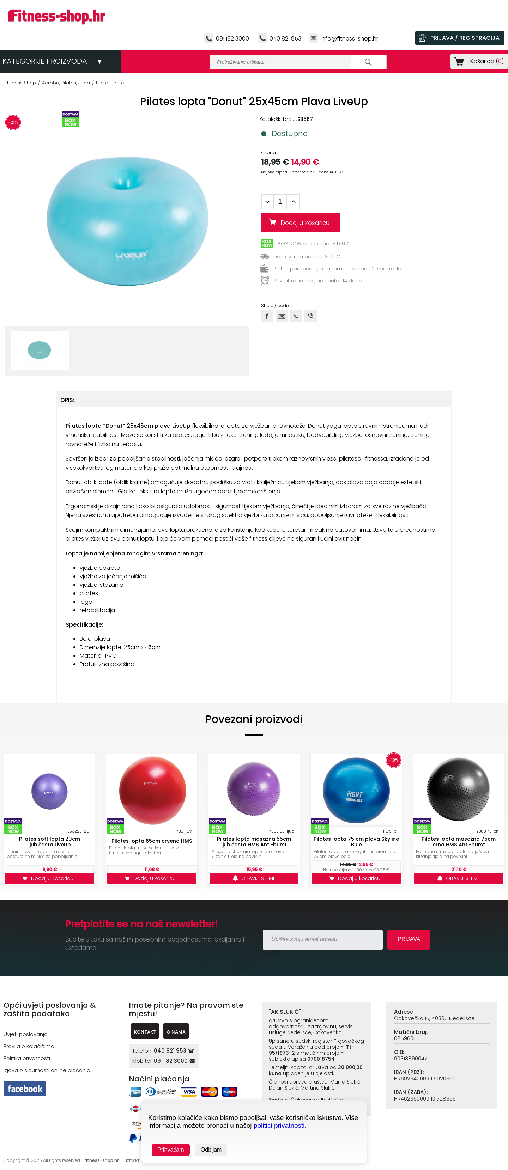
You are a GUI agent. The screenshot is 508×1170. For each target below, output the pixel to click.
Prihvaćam (170, 1150)
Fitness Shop (21, 82)
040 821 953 (285, 39)
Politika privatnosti (27, 1058)
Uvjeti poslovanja (26, 1034)
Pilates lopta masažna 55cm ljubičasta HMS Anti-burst (254, 841)
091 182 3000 (232, 39)
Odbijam (211, 1150)
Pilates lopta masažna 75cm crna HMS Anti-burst (459, 841)
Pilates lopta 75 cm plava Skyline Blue (356, 841)
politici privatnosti (279, 1125)
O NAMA (176, 1032)
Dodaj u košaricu (307, 223)
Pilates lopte (110, 82)
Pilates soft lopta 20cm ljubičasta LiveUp (49, 841)
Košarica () (485, 61)
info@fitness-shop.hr (349, 39)
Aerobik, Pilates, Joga (66, 82)
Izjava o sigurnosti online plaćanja (47, 1070)
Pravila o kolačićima (29, 1046)
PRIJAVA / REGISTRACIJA (465, 38)
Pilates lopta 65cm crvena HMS (151, 841)
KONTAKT (145, 1032)
